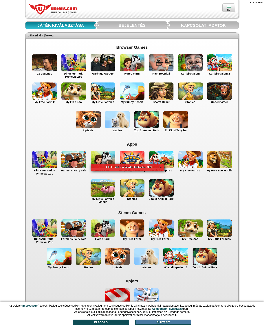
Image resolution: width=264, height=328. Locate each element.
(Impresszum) (30, 305)
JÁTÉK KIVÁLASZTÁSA (60, 25)
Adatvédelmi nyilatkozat (167, 308)
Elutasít (163, 322)
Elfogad (101, 322)
